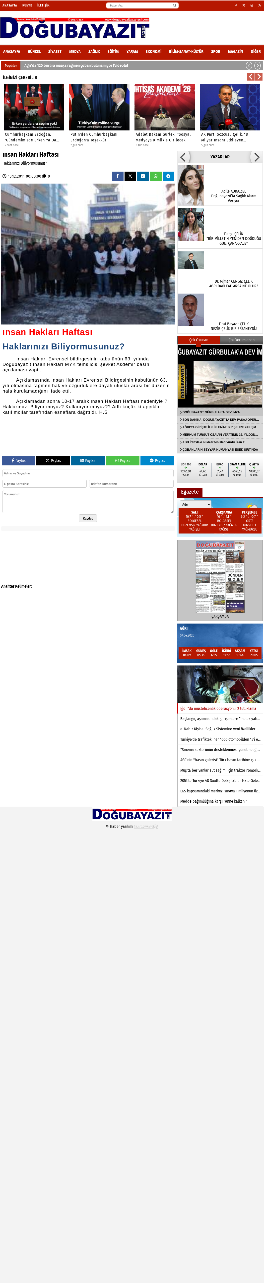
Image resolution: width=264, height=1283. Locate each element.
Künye (27, 5)
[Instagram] (252, 5)
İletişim (43, 5)
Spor (215, 51)
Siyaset (55, 51)
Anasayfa (9, 5)
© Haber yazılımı (132, 826)
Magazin (235, 51)
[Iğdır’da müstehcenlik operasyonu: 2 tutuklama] (220, 684)
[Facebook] (236, 5)
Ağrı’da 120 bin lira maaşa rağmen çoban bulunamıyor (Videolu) (76, 65)
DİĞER (256, 51)
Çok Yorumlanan (242, 339)
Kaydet (88, 518)
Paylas (19, 460)
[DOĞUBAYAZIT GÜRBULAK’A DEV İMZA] (220, 376)
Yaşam (132, 51)
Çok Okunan (198, 339)
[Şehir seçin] (195, 504)
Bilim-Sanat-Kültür (186, 51)
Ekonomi (153, 51)
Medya (75, 51)
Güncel (34, 51)
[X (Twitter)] (244, 5)
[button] (249, 66)
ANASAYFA (11, 51)
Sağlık (94, 51)
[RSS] (260, 5)
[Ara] (174, 5)
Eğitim (113, 51)
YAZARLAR (220, 157)
